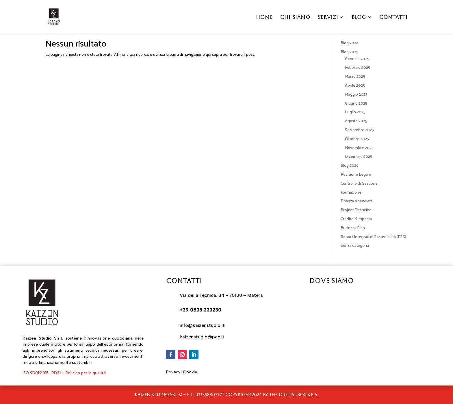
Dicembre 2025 (358, 156)
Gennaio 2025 (357, 59)
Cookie (190, 372)
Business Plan (353, 228)
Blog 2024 (350, 43)
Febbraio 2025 (357, 67)
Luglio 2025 (355, 112)
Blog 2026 (350, 165)
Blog (359, 17)
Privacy (173, 372)
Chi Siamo (295, 17)
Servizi (328, 17)
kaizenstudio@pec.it (202, 337)
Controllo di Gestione (359, 183)
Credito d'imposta (356, 219)
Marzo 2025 (355, 76)
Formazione (351, 192)
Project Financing (356, 210)
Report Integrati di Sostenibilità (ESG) (373, 237)
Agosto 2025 (356, 121)
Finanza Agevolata (357, 201)
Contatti (393, 17)
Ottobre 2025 (357, 139)
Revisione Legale (356, 174)
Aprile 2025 (355, 85)
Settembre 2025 (359, 130)
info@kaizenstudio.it (202, 325)
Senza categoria (355, 245)
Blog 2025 (349, 52)
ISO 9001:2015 (36, 372)
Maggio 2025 (356, 94)
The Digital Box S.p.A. (293, 394)
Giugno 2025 (356, 103)
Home (264, 17)
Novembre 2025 (359, 148)
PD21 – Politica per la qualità (78, 372)
